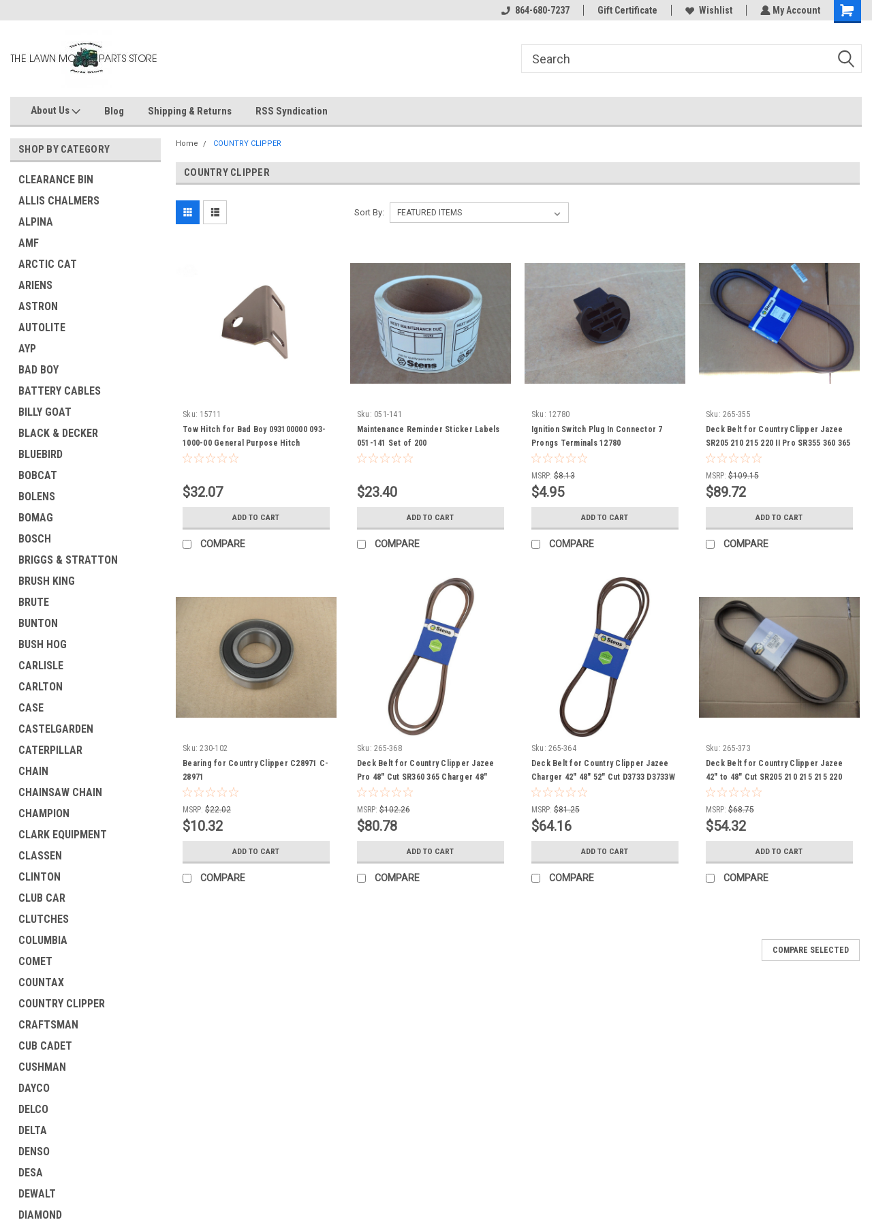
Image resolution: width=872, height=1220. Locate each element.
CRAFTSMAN (48, 1024)
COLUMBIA (42, 940)
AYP (27, 348)
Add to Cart (256, 517)
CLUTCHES (43, 919)
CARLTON (40, 686)
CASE (31, 707)
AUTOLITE (41, 327)
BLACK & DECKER (58, 433)
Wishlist (707, 10)
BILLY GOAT (45, 412)
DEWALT (37, 1193)
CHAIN (33, 771)
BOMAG (35, 517)
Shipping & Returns (190, 111)
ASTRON (38, 306)
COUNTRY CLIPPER (61, 1003)
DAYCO (34, 1088)
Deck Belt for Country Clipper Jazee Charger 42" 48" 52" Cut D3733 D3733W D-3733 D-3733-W (603, 777)
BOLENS (36, 496)
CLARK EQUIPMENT (62, 834)
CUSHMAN (42, 1067)
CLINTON (39, 876)
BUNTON (38, 623)
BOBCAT (37, 475)
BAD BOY (38, 369)
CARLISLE (40, 665)
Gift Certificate (626, 10)
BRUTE (33, 602)
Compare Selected (811, 950)
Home (187, 143)
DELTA (32, 1130)
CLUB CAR (41, 897)
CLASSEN (40, 855)
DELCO (33, 1109)
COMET (35, 961)
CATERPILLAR (50, 750)
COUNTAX (41, 982)
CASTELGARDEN (55, 728)
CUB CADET (45, 1045)
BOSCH (34, 538)
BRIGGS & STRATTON (68, 559)
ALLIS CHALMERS (58, 200)
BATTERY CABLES (59, 390)
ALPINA (35, 221)
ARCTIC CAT (47, 264)
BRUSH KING (46, 581)
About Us (55, 111)
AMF (28, 243)
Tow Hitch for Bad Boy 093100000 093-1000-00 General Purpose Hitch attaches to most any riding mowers (254, 443)
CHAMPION (43, 813)
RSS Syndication (291, 111)
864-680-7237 (534, 10)
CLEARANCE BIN (55, 179)
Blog (114, 111)
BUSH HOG (42, 644)
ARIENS (35, 285)
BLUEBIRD (40, 454)
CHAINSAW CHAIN (60, 792)
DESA (30, 1172)
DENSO (34, 1151)
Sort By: (369, 212)
